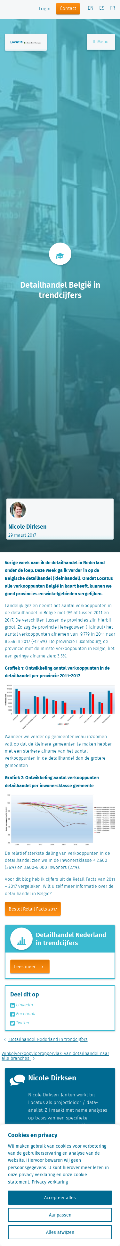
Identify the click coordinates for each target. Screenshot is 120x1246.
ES (101, 8)
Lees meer (31, 966)
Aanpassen (60, 1215)
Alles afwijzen (60, 1232)
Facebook (22, 1014)
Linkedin (21, 1005)
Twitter (19, 1023)
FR (112, 8)
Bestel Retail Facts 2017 (33, 909)
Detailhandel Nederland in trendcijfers (45, 1039)
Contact (68, 8)
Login (45, 8)
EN (90, 8)
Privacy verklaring (50, 1182)
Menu (100, 41)
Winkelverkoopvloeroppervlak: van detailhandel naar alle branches (55, 1056)
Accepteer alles (60, 1197)
